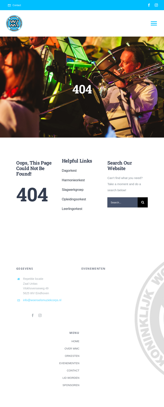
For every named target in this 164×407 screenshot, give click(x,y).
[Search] (143, 202)
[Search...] (122, 202)
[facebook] (149, 5)
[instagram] (156, 5)
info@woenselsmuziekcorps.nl (42, 300)
